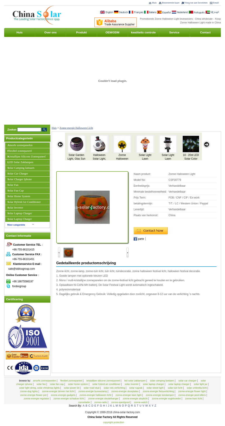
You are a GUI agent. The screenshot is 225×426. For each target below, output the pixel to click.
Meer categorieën (16, 224)
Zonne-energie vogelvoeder (166, 398)
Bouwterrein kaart (170, 2)
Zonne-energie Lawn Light (129, 395)
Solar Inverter (15, 207)
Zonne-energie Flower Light (192, 391)
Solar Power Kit (72, 387)
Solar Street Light (155, 387)
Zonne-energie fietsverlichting (159, 391)
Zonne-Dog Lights (29, 391)
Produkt (81, 32)
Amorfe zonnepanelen (19, 145)
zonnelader (84, 402)
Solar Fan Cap (15, 190)
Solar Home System (18, 196)
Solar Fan (12, 184)
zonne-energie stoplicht (135, 398)
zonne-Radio (101, 402)
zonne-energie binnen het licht (58, 391)
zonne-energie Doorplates (125, 391)
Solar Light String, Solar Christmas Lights (39, 387)
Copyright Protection (113, 422)
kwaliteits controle (143, 32)
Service (174, 32)
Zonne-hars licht (194, 398)
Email (216, 2)
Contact (205, 32)
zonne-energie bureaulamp (93, 391)
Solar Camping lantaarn (20, 167)
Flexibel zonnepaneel (19, 150)
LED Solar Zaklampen (20, 162)
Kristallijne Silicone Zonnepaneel (26, 156)
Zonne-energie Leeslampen (160, 395)
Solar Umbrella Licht (197, 387)
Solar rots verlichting (115, 387)
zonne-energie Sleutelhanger (103, 398)
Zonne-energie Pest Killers (192, 395)
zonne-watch (141, 402)
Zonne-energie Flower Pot (33, 395)
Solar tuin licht (175, 387)
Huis (154, 2)
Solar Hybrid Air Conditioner (24, 202)
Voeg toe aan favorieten (196, 2)
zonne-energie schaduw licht (68, 398)
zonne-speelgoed (120, 402)
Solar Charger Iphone (19, 179)
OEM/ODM (112, 32)
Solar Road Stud (92, 387)
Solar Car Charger (17, 173)
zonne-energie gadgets (63, 395)
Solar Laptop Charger (19, 213)
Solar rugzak (136, 387)
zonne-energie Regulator (37, 398)
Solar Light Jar (201, 384)
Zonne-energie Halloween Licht (76, 127)
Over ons (50, 32)
